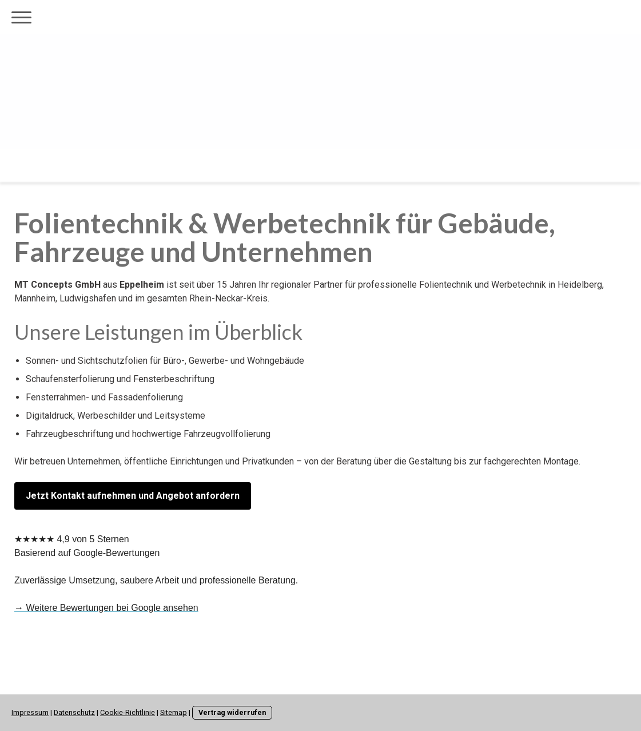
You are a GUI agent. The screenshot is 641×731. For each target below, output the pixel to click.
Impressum (30, 712)
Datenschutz (74, 712)
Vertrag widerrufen (232, 712)
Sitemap (173, 712)
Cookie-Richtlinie (127, 712)
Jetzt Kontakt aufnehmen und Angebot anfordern (133, 495)
